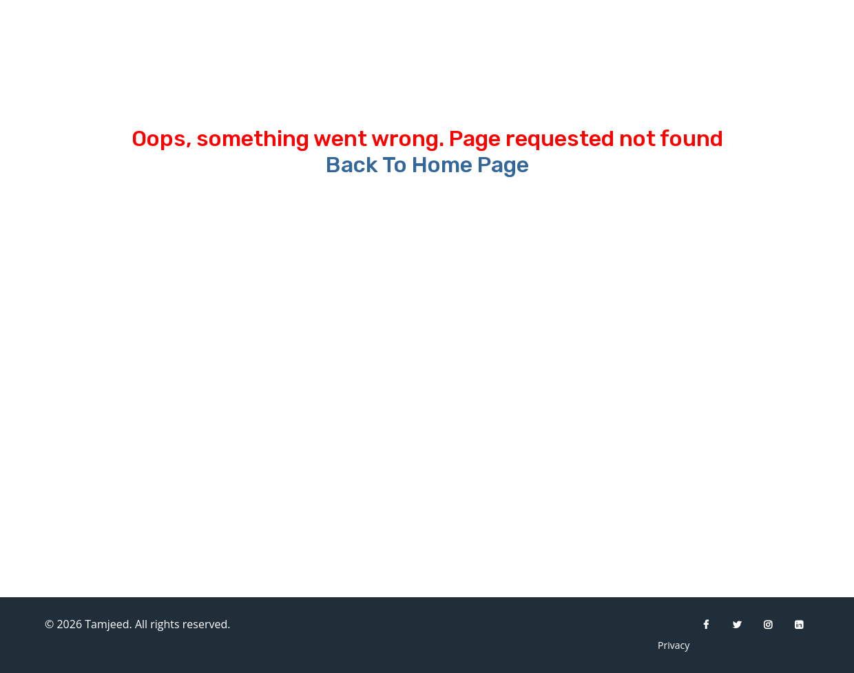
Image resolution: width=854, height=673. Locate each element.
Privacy (668, 645)
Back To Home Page (427, 165)
